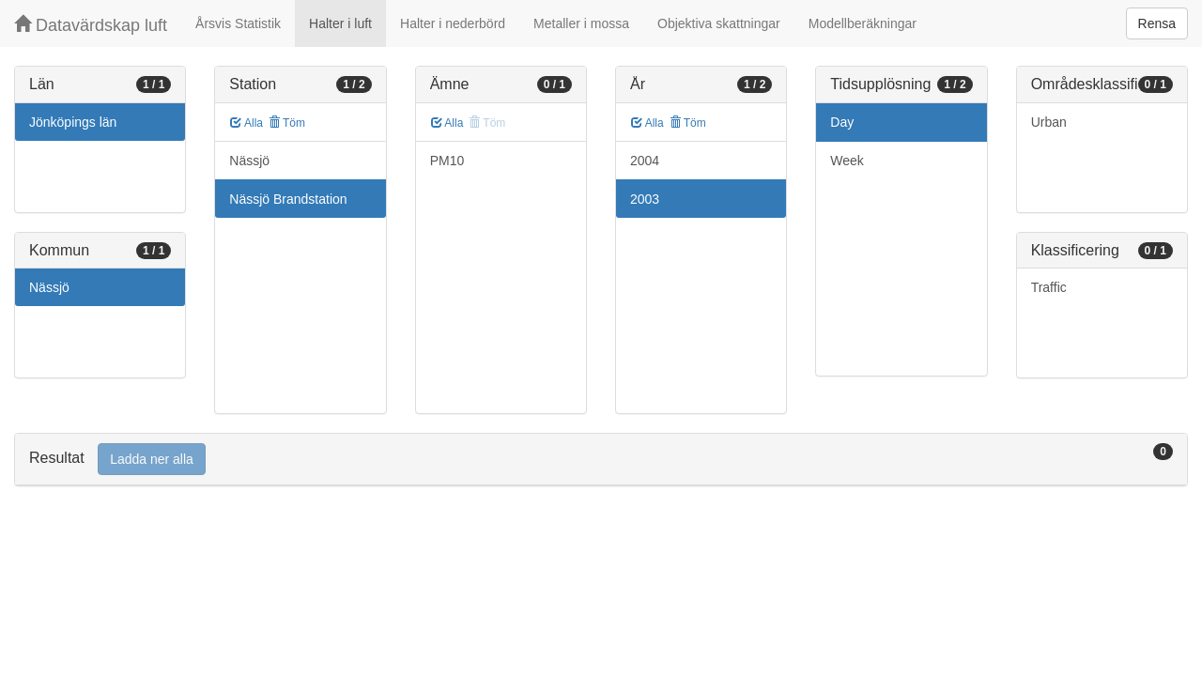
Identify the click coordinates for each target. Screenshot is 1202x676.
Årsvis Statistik (238, 23)
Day (842, 122)
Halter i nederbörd (452, 23)
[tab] (601, 459)
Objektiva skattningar (718, 23)
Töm (287, 123)
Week (847, 160)
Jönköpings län (72, 122)
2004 (644, 160)
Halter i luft (340, 23)
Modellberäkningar (863, 23)
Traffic (1049, 287)
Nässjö (49, 287)
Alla (246, 123)
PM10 (447, 160)
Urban (1049, 122)
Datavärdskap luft (90, 25)
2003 (644, 199)
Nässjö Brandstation (288, 199)
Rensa (1157, 23)
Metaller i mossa (581, 23)
